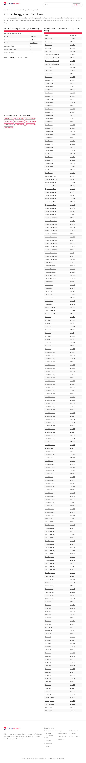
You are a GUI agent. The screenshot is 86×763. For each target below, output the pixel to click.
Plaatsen (48, 746)
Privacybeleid (62, 736)
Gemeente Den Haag (19, 10)
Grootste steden (51, 731)
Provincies (49, 743)
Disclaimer (61, 739)
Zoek (76, 5)
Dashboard (74, 731)
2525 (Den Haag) (9, 118)
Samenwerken (62, 733)
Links (47, 738)
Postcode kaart (75, 736)
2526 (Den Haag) (9, 124)
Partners (48, 740)
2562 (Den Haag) (30, 118)
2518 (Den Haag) (19, 124)
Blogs (60, 731)
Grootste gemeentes (49, 734)
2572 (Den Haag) (19, 118)
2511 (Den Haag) (9, 127)
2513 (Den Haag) (30, 121)
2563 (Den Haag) (19, 121)
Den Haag (31, 10)
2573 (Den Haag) (30, 124)
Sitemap (73, 733)
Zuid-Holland (8, 10)
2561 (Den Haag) (9, 121)
